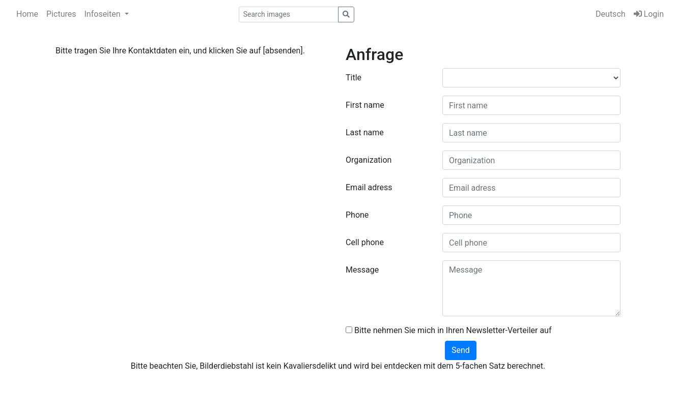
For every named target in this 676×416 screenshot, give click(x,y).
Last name (365, 132)
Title (353, 77)
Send (461, 350)
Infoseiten (103, 14)
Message (362, 270)
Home (27, 14)
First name (365, 105)
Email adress (369, 187)
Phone (357, 215)
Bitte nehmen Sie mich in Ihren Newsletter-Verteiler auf (449, 330)
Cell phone (365, 242)
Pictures (61, 14)
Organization (368, 160)
